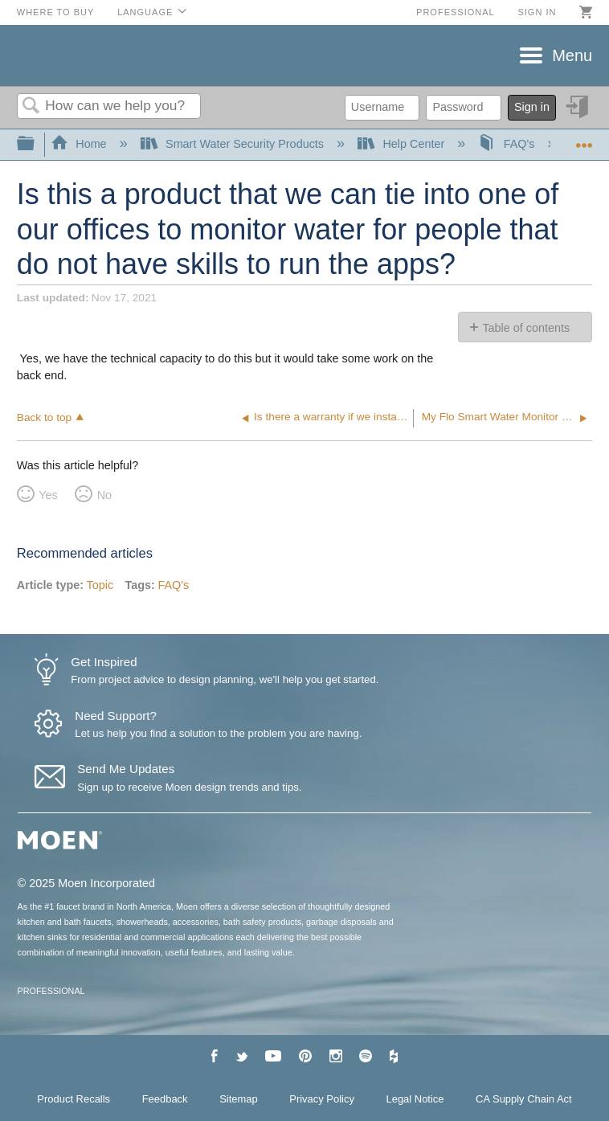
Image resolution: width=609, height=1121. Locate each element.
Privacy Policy (321, 1099)
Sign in (536, 12)
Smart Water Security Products (234, 143)
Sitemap (238, 1099)
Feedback (165, 1099)
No (104, 495)
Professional (455, 12)
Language (145, 12)
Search (31, 106)
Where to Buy (56, 12)
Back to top (44, 417)
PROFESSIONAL (51, 991)
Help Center (403, 143)
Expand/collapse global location (584, 139)
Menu (572, 55)
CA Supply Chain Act (524, 1099)
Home (80, 143)
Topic (100, 585)
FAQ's (507, 143)
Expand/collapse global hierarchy (36, 144)
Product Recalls (73, 1099)
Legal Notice (415, 1099)
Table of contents (526, 327)
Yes (48, 495)
